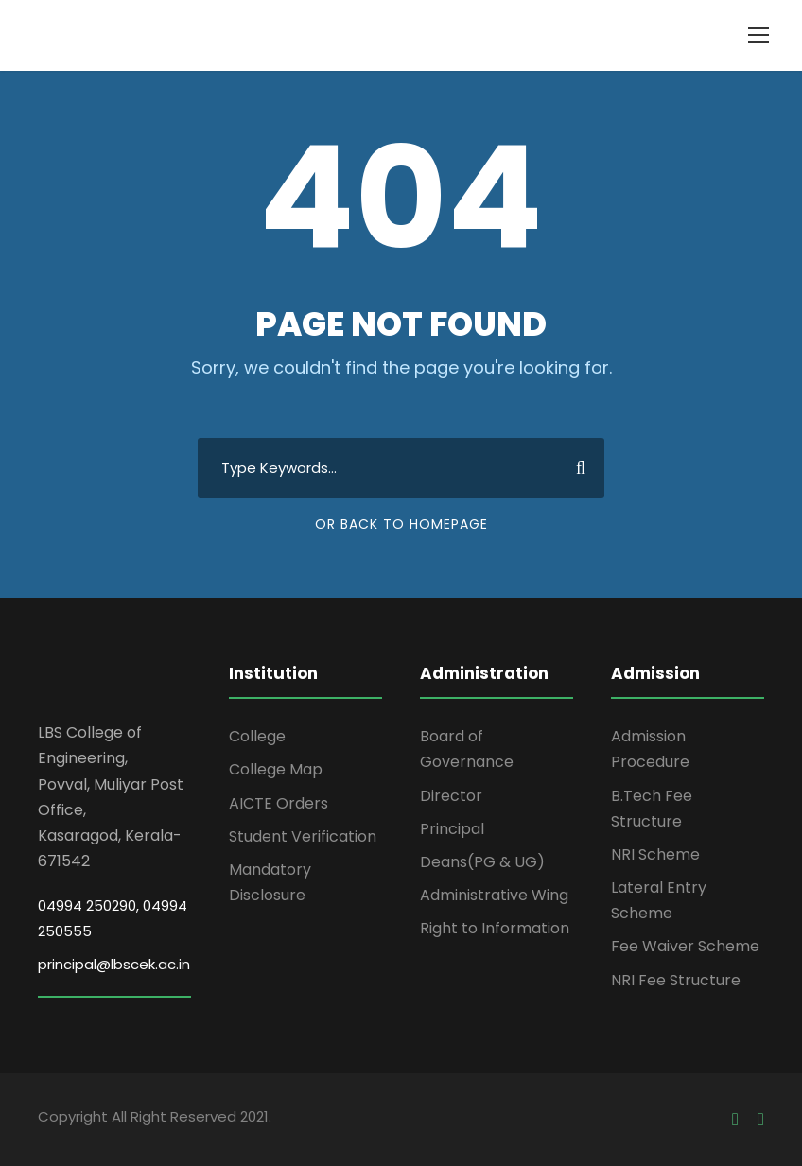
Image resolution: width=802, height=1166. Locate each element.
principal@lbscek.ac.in (114, 964)
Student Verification (302, 836)
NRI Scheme (655, 854)
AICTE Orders (278, 803)
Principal (452, 829)
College (257, 736)
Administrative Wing (494, 895)
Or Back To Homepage (401, 523)
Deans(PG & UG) (482, 862)
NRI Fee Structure (676, 980)
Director (451, 796)
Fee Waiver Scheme (685, 946)
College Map (276, 769)
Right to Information (494, 928)
